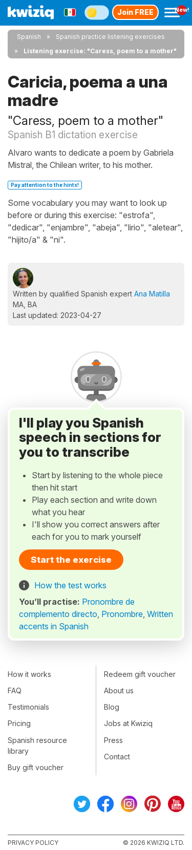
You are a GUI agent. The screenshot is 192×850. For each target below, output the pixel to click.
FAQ (15, 690)
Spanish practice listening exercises (110, 36)
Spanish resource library (37, 745)
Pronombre (122, 614)
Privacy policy (33, 842)
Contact (117, 756)
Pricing (19, 723)
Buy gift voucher (35, 767)
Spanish (29, 36)
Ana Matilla (152, 293)
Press (113, 740)
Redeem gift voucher (140, 674)
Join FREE (135, 12)
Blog (111, 707)
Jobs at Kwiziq (128, 723)
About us (119, 690)
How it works (29, 674)
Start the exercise (71, 560)
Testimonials (28, 707)
